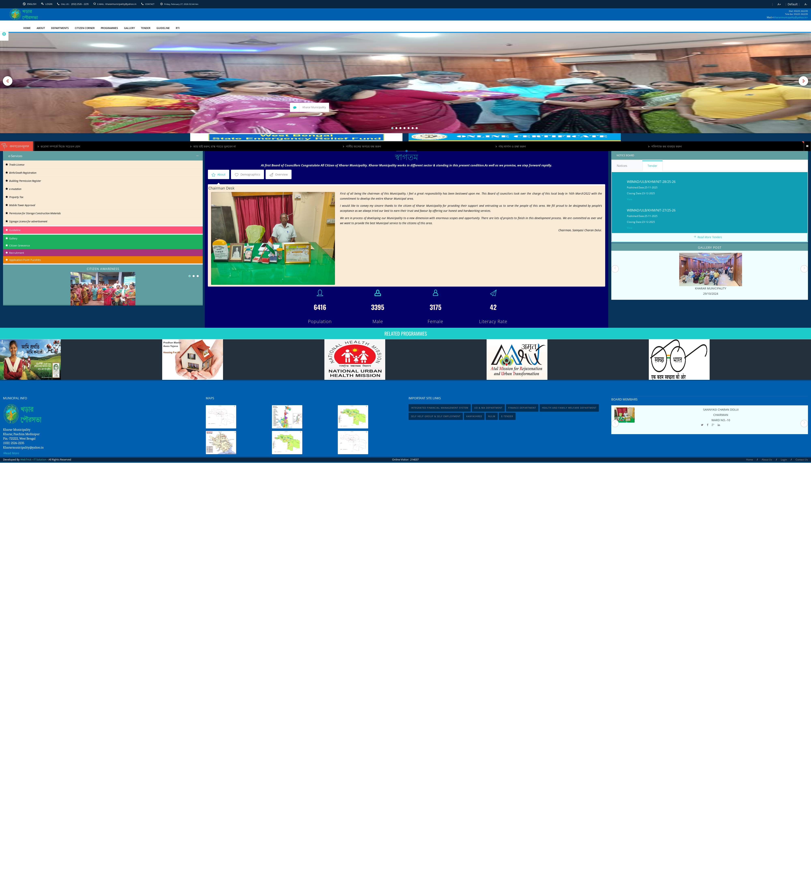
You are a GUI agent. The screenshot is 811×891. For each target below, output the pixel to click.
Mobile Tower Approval (20, 205)
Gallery (10, 238)
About (218, 174)
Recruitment (13, 253)
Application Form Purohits (22, 260)
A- (806, 4)
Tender (652, 166)
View (629, 222)
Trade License (14, 164)
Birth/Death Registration (20, 173)
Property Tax (14, 197)
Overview (278, 174)
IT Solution (39, 459)
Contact (149, 4)
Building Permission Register (23, 181)
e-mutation (13, 189)
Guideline (11, 230)
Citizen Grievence (16, 245)
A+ (779, 4)
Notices (627, 166)
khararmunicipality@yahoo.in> (791, 17)
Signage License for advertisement (26, 221)
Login (48, 3)
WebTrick (26, 459)
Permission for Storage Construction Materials (33, 213)
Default (793, 4)
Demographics (247, 174)
